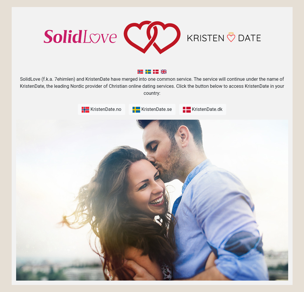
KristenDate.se (152, 110)
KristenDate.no (101, 110)
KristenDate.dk (202, 110)
